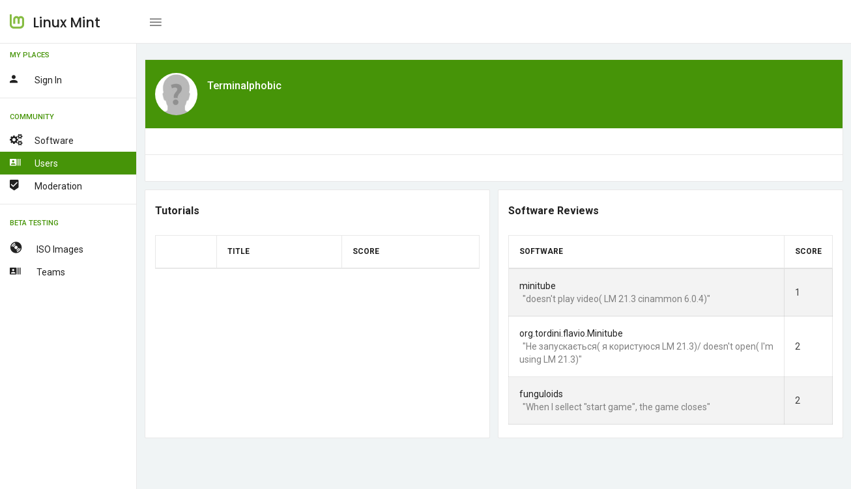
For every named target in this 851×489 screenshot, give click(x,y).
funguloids (541, 394)
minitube (537, 286)
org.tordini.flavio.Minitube (571, 333)
